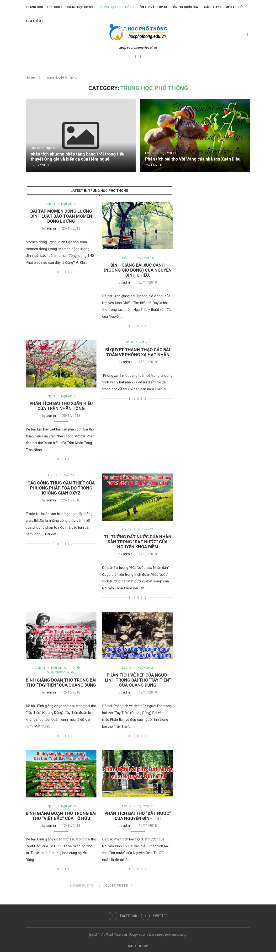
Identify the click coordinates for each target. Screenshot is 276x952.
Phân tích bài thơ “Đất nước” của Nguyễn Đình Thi (138, 816)
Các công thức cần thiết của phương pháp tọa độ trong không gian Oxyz (61, 487)
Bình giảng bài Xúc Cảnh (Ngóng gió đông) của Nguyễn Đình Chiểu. (138, 270)
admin (51, 229)
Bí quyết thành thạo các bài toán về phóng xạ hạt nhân (137, 352)
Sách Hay (211, 7)
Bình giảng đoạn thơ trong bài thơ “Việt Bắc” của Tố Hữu (61, 816)
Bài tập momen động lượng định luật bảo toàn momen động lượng (61, 216)
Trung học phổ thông (116, 7)
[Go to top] (138, 946)
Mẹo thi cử (234, 7)
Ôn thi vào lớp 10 (153, 7)
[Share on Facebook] (58, 272)
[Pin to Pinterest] (65, 272)
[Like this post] (53, 272)
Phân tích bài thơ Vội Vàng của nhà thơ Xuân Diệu (192, 158)
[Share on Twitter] (61, 272)
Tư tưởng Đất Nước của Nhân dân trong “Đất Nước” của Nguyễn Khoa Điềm (137, 541)
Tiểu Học (53, 7)
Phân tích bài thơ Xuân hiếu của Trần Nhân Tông (61, 406)
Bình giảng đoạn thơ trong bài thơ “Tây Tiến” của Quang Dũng (61, 683)
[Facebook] (135, 57)
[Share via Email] (68, 272)
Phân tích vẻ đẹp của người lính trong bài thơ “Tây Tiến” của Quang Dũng (138, 680)
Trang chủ (34, 7)
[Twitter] (140, 57)
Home (30, 77)
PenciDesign (178, 935)
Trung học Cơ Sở (79, 7)
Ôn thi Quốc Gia (185, 7)
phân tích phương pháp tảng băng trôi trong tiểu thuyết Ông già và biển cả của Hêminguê (77, 156)
